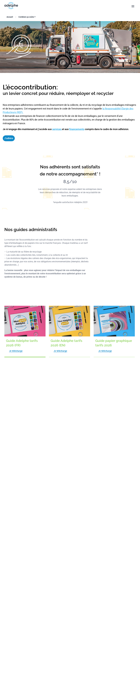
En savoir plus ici (86, 472)
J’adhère (8, 138)
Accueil (10, 17)
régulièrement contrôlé (30, 538)
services (57, 129)
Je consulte (70, 406)
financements (76, 129)
